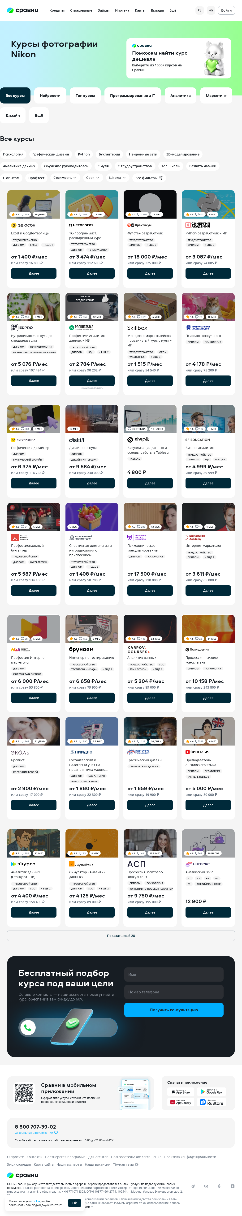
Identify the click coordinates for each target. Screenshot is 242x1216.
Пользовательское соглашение (136, 1157)
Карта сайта (44, 1164)
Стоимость (65, 177)
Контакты (34, 1157)
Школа (117, 177)
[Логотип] (116, 1175)
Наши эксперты (69, 1164)
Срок (93, 177)
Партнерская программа (65, 1157)
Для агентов (98, 1157)
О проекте (15, 1157)
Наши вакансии (97, 1164)
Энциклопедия (19, 1164)
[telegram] (192, 1186)
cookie (35, 1201)
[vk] (206, 1186)
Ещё (172, 10)
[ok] (219, 1186)
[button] (121, 58)
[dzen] (232, 1186)
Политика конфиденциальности (190, 1157)
